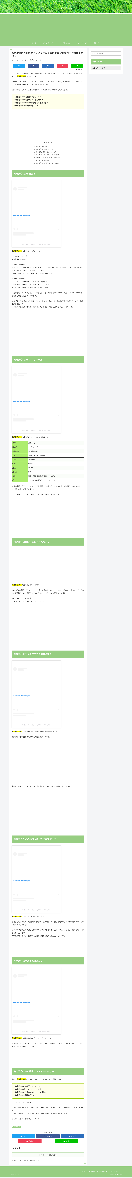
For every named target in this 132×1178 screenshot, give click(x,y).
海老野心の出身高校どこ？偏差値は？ (47, 155)
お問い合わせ (98, 1172)
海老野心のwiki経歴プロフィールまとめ (48, 164)
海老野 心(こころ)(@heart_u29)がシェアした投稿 (36, 245)
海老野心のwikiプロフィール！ (45, 149)
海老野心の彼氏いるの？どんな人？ (46, 152)
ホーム (76, 1172)
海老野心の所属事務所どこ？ (44, 161)
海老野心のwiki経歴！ (42, 146)
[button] (119, 53)
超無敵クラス (16, 1128)
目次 (45, 142)
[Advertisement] (66, 26)
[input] (106, 53)
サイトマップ (108, 1172)
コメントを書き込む (48, 1156)
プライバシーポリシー (86, 1172)
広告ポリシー (117, 1172)
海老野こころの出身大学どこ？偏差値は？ (49, 158)
